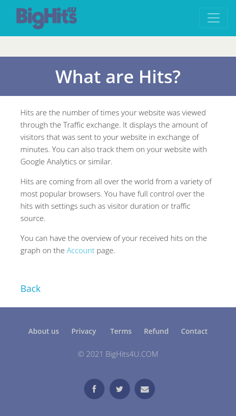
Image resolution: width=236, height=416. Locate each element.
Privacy (84, 331)
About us (44, 331)
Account (81, 250)
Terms (121, 331)
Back (30, 288)
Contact (194, 331)
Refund (156, 331)
